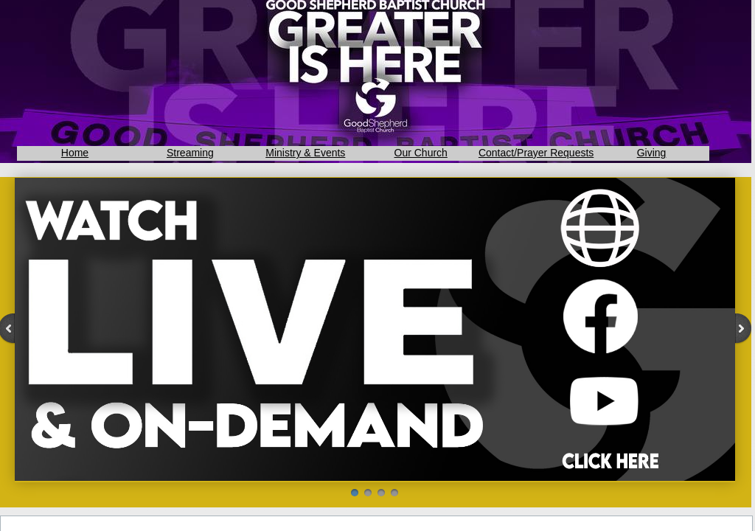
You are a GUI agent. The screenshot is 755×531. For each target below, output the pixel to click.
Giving (652, 153)
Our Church (421, 153)
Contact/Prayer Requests (536, 153)
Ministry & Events (305, 153)
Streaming (190, 153)
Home (74, 153)
